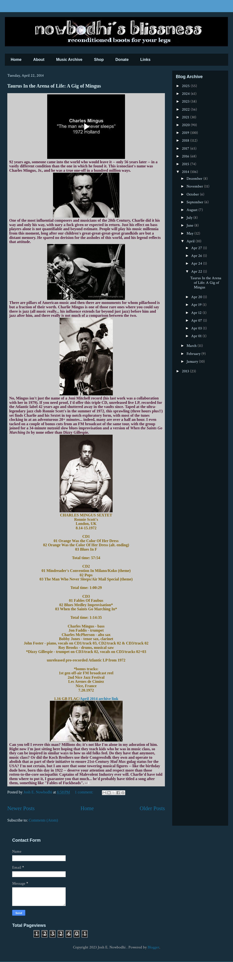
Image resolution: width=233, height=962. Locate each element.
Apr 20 (197, 297)
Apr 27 (197, 248)
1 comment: (84, 792)
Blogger (153, 947)
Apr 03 (197, 328)
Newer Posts (21, 808)
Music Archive (69, 59)
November (195, 186)
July (190, 217)
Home (16, 59)
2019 (186, 132)
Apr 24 (197, 263)
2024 (186, 93)
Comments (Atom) (43, 820)
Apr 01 (197, 336)
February (194, 353)
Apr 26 (197, 255)
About (38, 59)
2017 (186, 148)
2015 (186, 164)
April (191, 241)
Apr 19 (197, 304)
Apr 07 (197, 320)
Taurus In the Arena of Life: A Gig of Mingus (54, 86)
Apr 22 (197, 271)
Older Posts (152, 808)
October (193, 194)
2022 (186, 109)
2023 (186, 101)
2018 (186, 140)
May (190, 233)
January (193, 361)
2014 (186, 171)
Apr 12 (197, 312)
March (192, 345)
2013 (186, 371)
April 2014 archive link (99, 699)
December (195, 178)
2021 (186, 117)
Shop (99, 59)
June (190, 225)
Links (145, 59)
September (195, 202)
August (192, 209)
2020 (186, 125)
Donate (122, 59)
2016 (186, 156)
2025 (186, 86)
